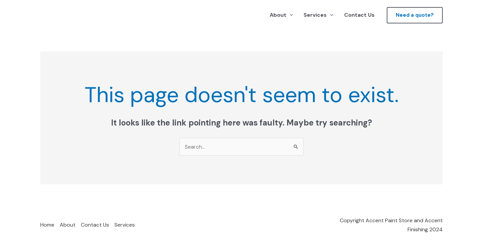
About (281, 15)
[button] (415, 15)
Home (47, 224)
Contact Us (359, 14)
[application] (289, 15)
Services (318, 15)
